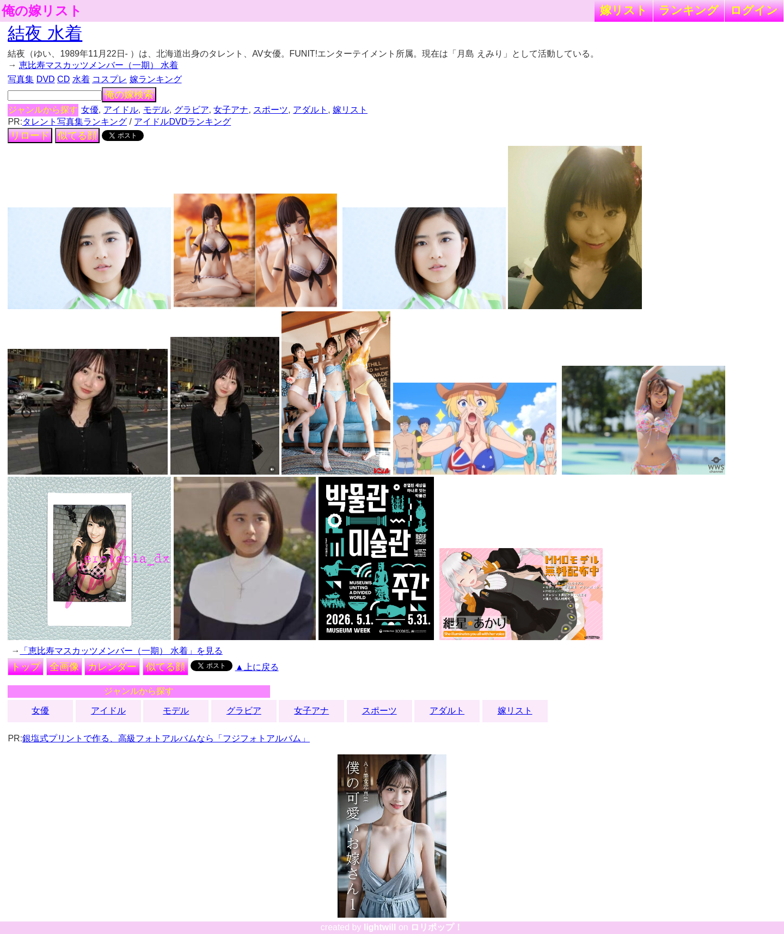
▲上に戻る (257, 667)
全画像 (64, 666)
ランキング (689, 10)
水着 (81, 79)
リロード (30, 135)
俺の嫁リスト (42, 11)
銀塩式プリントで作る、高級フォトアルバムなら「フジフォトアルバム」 (166, 738)
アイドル (120, 109)
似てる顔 (77, 135)
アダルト (310, 109)
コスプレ (109, 79)
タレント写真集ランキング (74, 121)
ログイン (754, 10)
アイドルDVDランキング (182, 121)
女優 (90, 109)
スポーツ (270, 109)
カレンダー (112, 666)
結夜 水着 (45, 33)
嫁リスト (623, 10)
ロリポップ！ (437, 927)
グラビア (191, 109)
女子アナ (230, 109)
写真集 (21, 79)
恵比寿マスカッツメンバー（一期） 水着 (98, 65)
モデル (156, 109)
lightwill (380, 927)
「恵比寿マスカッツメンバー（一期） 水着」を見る (121, 650)
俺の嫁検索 (129, 94)
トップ (25, 666)
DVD (45, 79)
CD (63, 79)
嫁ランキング (156, 79)
